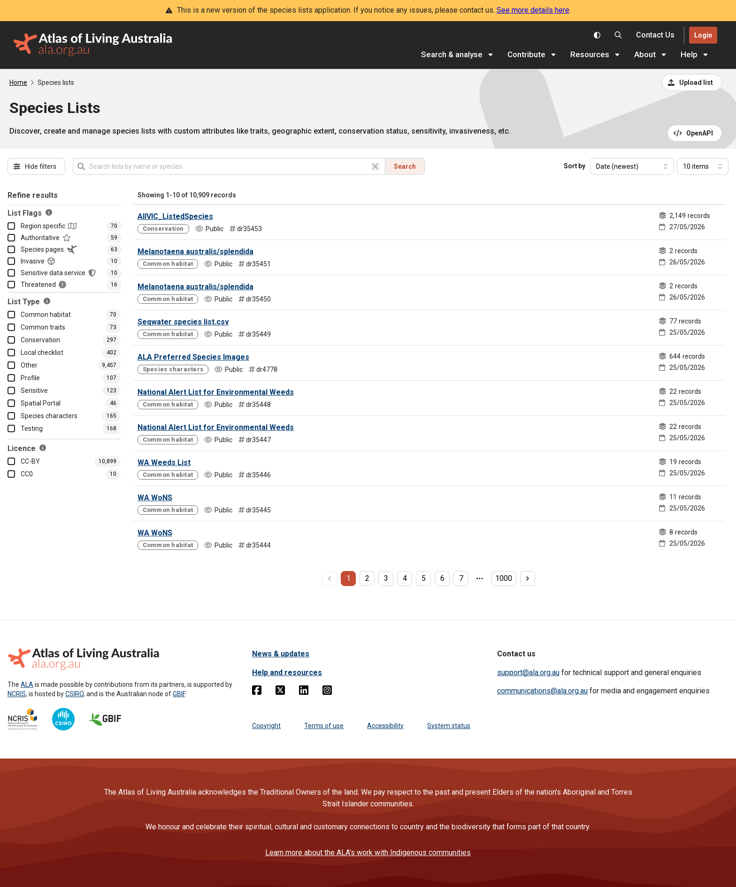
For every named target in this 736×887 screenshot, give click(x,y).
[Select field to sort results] (632, 166)
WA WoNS (155, 497)
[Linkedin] (303, 692)
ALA (27, 684)
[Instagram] (327, 692)
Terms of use (324, 725)
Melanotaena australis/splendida (195, 251)
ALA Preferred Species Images (193, 357)
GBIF (179, 694)
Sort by (574, 166)
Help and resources (287, 672)
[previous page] (329, 578)
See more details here (533, 10)
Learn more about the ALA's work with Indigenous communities (368, 852)
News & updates (280, 653)
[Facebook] (256, 692)
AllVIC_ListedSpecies (175, 216)
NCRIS (17, 694)
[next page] (527, 578)
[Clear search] (375, 166)
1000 (503, 578)
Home (18, 82)
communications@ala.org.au (542, 690)
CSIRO (74, 694)
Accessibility (385, 725)
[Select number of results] (702, 166)
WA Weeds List (164, 462)
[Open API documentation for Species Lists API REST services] (694, 133)
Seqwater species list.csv (183, 321)
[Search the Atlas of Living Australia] (618, 35)
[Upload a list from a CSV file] (692, 82)
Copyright (266, 725)
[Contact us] (655, 35)
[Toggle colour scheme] (597, 35)
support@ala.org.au (528, 672)
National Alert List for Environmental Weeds (216, 392)
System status (448, 725)
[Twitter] (280, 692)
